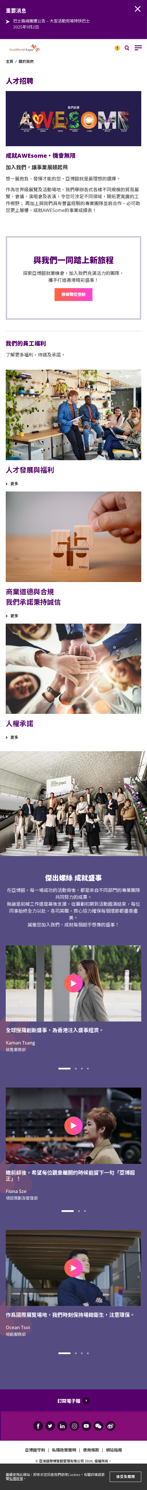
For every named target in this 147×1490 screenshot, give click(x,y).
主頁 (9, 61)
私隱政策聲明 (64, 1450)
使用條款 (91, 1450)
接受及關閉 (125, 1476)
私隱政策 (16, 1478)
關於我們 (26, 61)
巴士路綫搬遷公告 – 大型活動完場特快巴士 (51, 21)
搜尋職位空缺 (73, 294)
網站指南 (114, 1450)
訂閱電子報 (68, 1401)
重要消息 (115, 45)
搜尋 (131, 49)
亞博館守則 (35, 1450)
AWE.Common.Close (137, 9)
